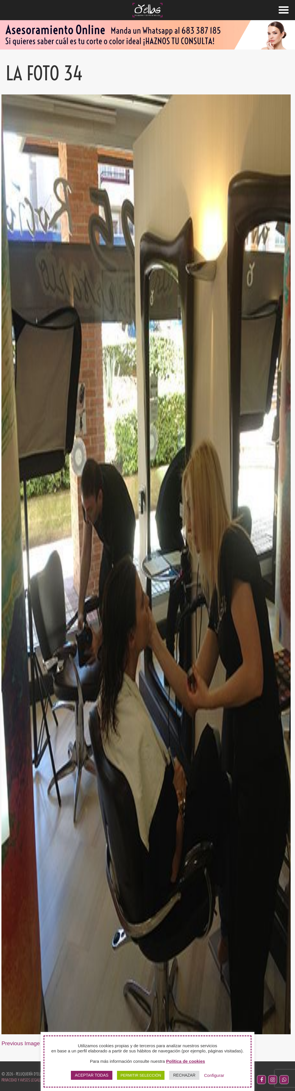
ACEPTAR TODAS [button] (92, 1075)
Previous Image (20, 1043)
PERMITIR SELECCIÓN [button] (140, 1075)
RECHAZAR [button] (184, 1075)
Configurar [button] (214, 1075)
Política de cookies (185, 1061)
